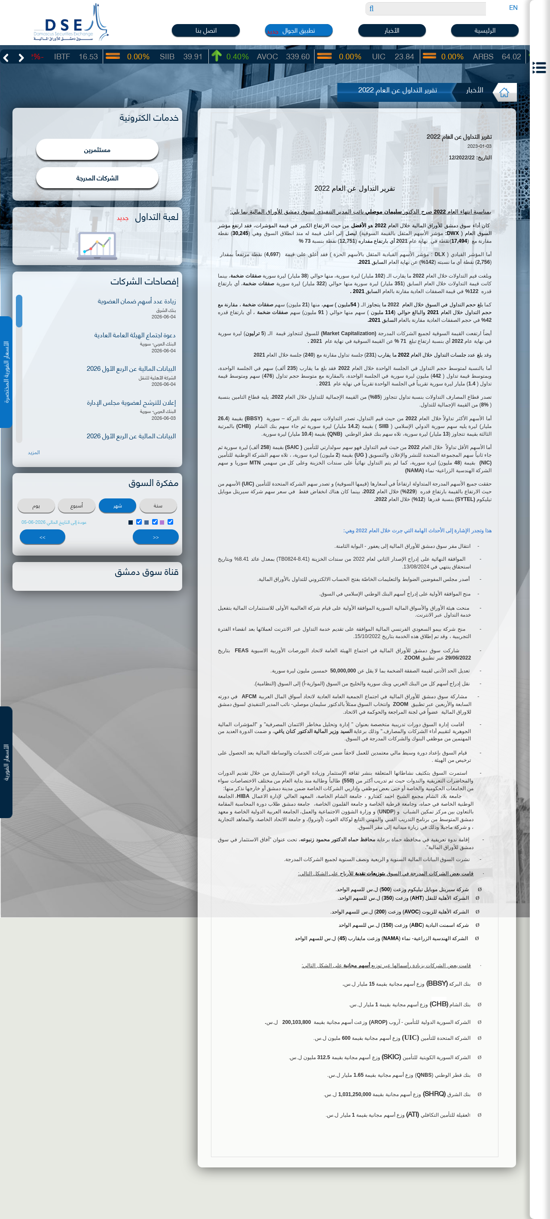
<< (156, 536)
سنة (158, 505)
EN (513, 7)
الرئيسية (485, 30)
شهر (117, 505)
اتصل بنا (206, 30)
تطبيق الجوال (299, 30)
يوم (36, 505)
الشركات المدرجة (97, 177)
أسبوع (76, 505)
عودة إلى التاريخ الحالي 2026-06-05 (54, 522)
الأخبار (392, 30)
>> (43, 536)
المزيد (34, 452)
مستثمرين (97, 149)
